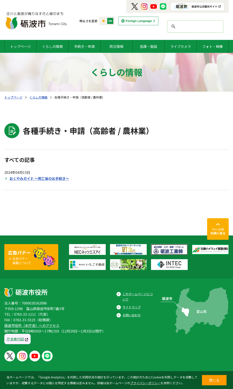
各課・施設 (148, 46)
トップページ (20, 46)
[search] (194, 26)
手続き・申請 (84, 46)
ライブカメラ (180, 46)
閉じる (214, 380)
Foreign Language (139, 21)
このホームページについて (138, 296)
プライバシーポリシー (145, 383)
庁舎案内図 (15, 339)
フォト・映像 (212, 46)
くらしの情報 (52, 46)
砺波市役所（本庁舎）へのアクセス (31, 325)
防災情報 (116, 46)
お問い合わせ (132, 315)
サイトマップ (132, 307)
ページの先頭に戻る (217, 231)
